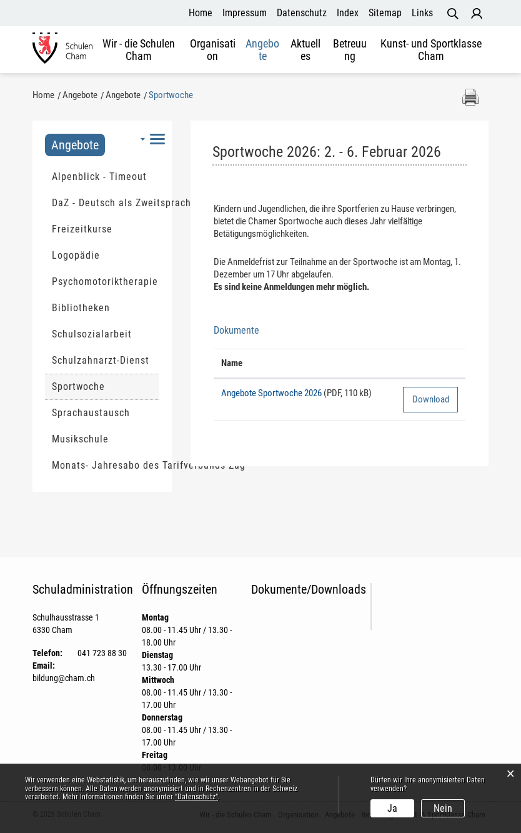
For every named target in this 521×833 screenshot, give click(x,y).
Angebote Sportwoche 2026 (271, 393)
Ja (392, 808)
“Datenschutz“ (196, 796)
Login (476, 13)
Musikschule (80, 439)
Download (430, 399)
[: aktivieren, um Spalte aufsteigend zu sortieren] (430, 364)
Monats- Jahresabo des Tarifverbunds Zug (105, 465)
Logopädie (76, 255)
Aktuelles (305, 49)
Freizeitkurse (82, 229)
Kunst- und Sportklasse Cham (431, 49)
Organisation (213, 49)
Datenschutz (302, 13)
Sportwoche (105, 386)
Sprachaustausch (91, 413)
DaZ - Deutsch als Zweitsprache (105, 203)
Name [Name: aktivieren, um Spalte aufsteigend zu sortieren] (231, 363)
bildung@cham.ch (63, 678)
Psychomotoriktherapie (105, 281)
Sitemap (385, 13)
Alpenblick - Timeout (99, 176)
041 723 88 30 (102, 653)
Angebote (262, 49)
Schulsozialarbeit (92, 334)
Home (200, 13)
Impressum (244, 13)
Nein (443, 808)
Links (422, 13)
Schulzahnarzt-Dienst (100, 360)
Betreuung (350, 49)
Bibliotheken (81, 308)
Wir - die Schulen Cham (138, 49)
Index (348, 13)
